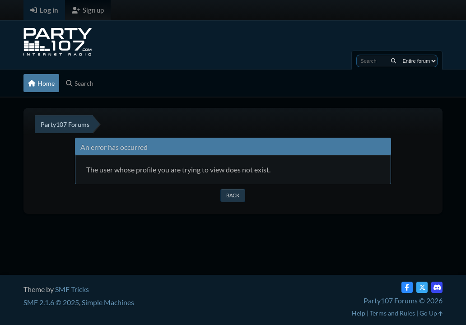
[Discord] (437, 287)
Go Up (431, 313)
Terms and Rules (392, 313)
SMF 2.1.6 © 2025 (51, 302)
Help (358, 313)
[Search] (394, 61)
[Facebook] (407, 287)
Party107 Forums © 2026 (403, 300)
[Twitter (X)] (422, 287)
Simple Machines (108, 302)
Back (232, 195)
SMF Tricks (72, 289)
